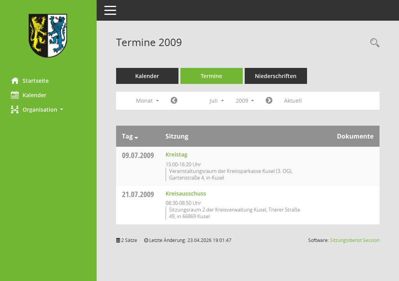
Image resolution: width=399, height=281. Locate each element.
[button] (48, 109)
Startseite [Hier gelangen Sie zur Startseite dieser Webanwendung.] (30, 80)
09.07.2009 (139, 155)
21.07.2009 (139, 194)
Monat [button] (148, 100)
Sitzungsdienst (355, 240)
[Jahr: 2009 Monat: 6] (175, 101)
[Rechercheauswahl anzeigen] (373, 43)
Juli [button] (217, 100)
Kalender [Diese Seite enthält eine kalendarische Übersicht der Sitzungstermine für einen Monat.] (29, 95)
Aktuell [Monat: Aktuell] (294, 100)
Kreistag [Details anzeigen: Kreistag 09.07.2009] (177, 154)
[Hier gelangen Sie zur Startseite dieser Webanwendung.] (48, 36)
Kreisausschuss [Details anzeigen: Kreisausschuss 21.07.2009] (186, 193)
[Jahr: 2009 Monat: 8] (270, 101)
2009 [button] (246, 100)
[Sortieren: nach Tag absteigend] (137, 136)
